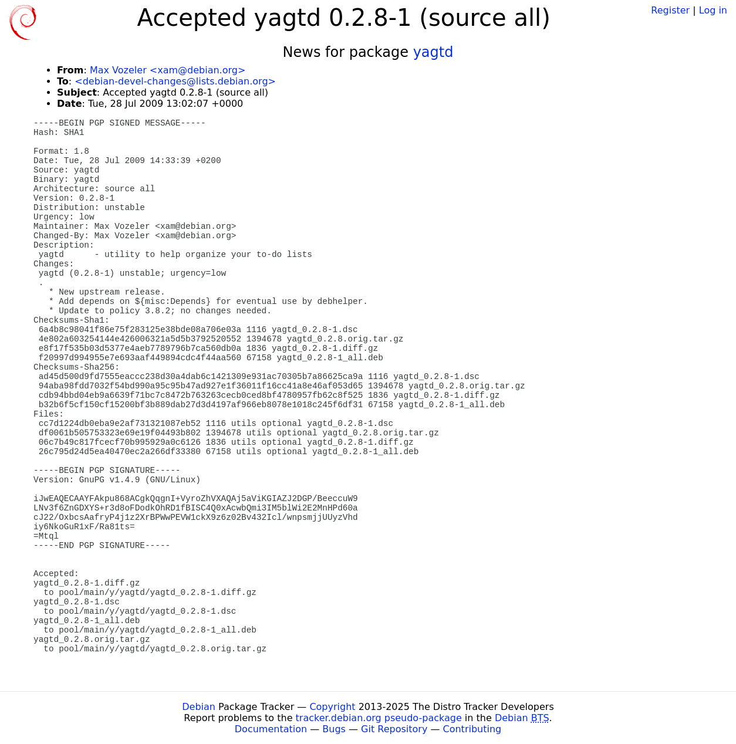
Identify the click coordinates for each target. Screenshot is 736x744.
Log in (713, 10)
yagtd (433, 52)
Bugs (334, 729)
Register (670, 10)
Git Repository (394, 729)
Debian (198, 706)
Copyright (332, 706)
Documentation (271, 729)
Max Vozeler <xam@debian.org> (167, 70)
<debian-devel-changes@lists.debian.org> (175, 81)
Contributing (472, 729)
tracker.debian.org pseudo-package (379, 717)
